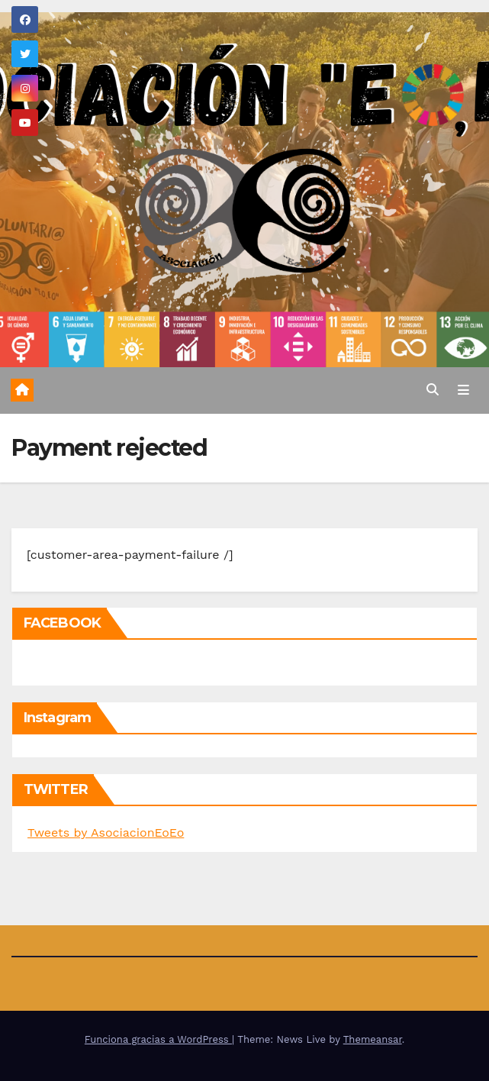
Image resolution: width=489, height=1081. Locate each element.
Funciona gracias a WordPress (158, 1039)
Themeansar (372, 1039)
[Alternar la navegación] (463, 391)
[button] (432, 389)
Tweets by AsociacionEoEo (105, 832)
